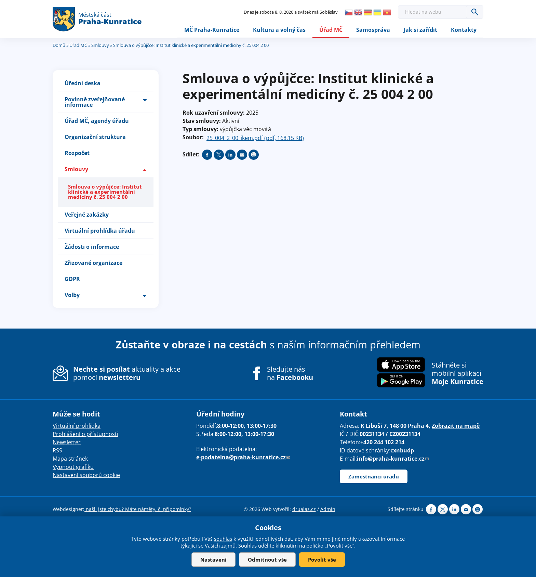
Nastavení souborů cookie (86, 475)
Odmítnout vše (267, 559)
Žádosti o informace (92, 247)
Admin (327, 509)
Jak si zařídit (420, 30)
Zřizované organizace (93, 263)
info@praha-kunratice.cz (393, 459)
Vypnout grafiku (73, 467)
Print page (254, 155)
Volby (72, 295)
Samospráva (373, 30)
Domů (59, 45)
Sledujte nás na (290, 374)
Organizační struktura (95, 137)
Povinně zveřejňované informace (95, 102)
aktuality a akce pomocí (126, 373)
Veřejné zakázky (87, 214)
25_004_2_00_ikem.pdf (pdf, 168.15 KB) (255, 138)
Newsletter (67, 442)
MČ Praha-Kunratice (211, 30)
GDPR (72, 279)
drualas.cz (304, 509)
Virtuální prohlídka (76, 426)
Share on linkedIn (230, 155)
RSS (57, 450)
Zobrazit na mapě (456, 426)
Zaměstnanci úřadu (373, 476)
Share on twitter (219, 155)
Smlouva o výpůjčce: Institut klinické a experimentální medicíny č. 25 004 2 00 (105, 192)
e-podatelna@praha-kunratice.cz (243, 457)
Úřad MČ (331, 30)
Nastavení (213, 559)
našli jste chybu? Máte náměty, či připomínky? (137, 509)
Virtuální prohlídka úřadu (100, 230)
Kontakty (464, 30)
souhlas (223, 538)
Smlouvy (100, 45)
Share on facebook (207, 155)
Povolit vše (322, 559)
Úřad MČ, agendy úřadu (97, 121)
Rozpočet (77, 153)
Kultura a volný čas (279, 30)
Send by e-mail (242, 155)
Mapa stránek (70, 459)
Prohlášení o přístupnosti (85, 434)
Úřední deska (82, 83)
